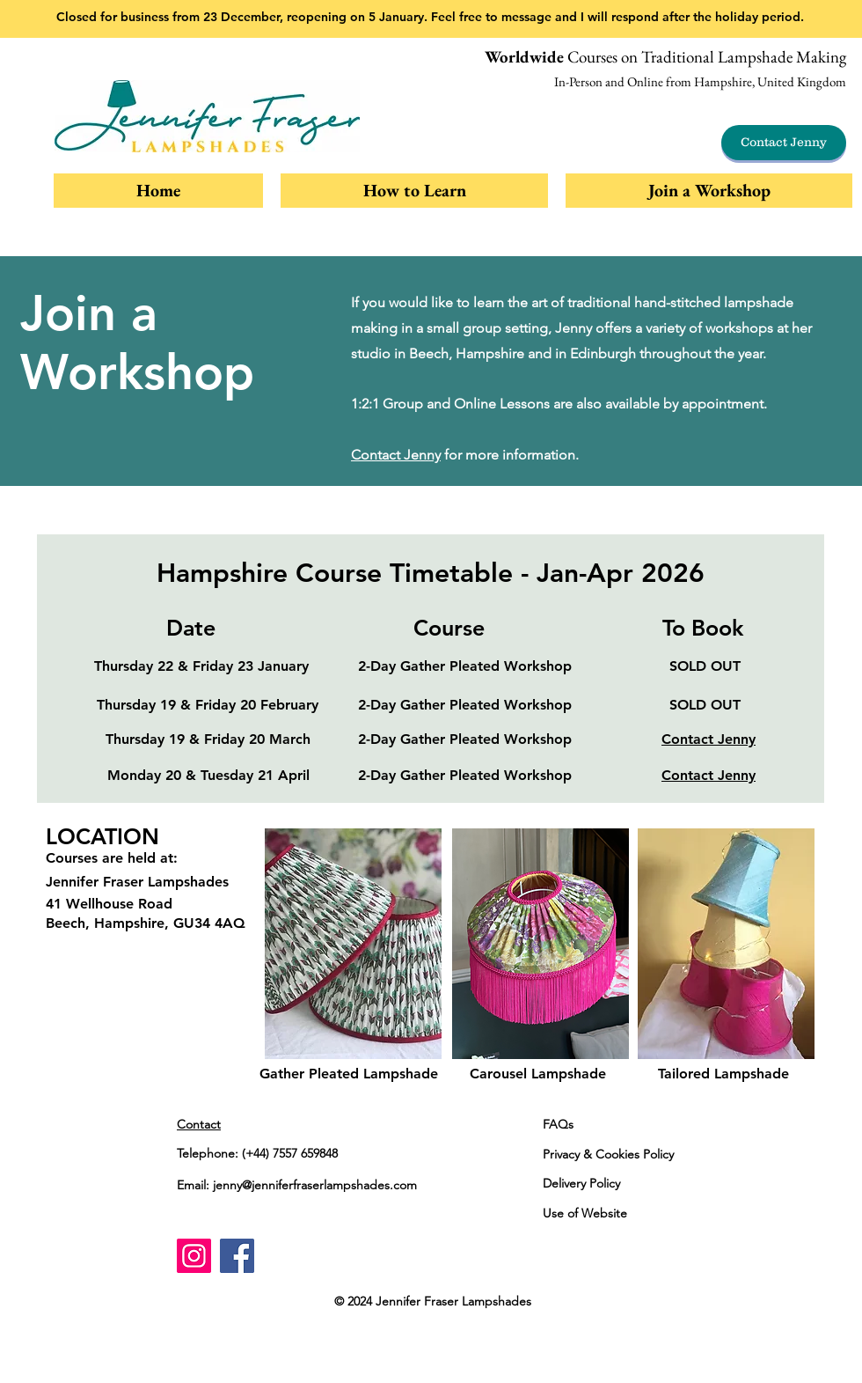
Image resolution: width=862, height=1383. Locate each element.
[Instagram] (194, 1256)
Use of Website (585, 1213)
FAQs (558, 1124)
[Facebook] (237, 1256)
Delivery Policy (581, 1183)
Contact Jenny (396, 454)
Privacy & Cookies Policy (608, 1154)
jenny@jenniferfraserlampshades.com (315, 1185)
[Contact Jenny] (783, 142)
